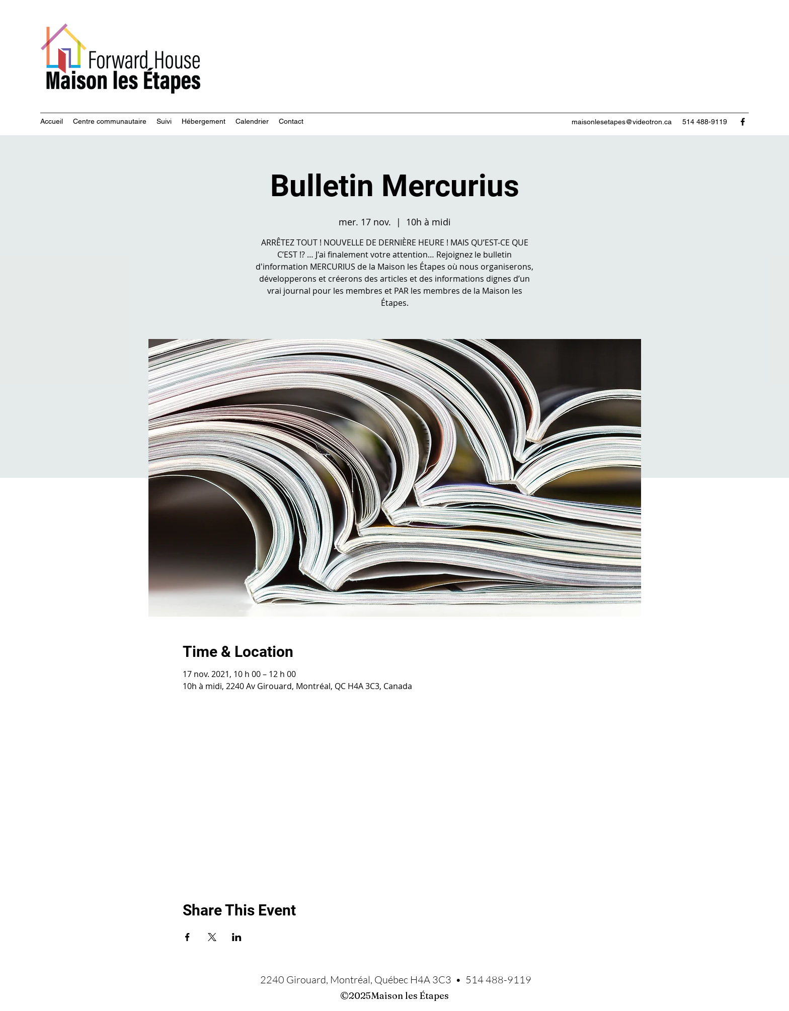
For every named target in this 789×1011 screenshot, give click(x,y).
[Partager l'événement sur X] (212, 937)
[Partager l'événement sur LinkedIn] (237, 937)
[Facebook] (743, 122)
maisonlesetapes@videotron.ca (622, 122)
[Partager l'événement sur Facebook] (187, 937)
